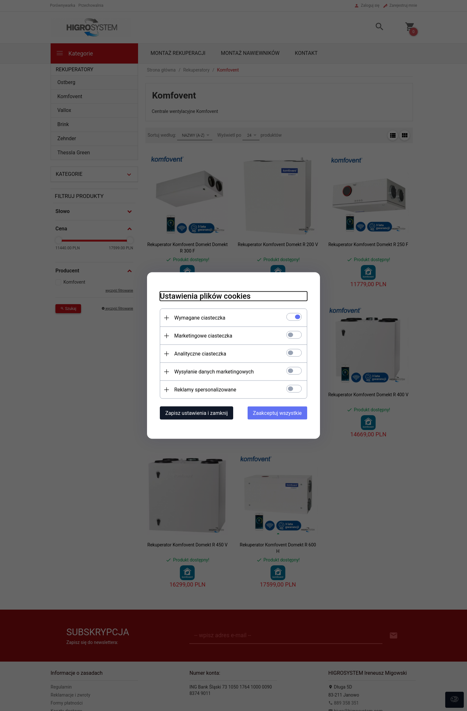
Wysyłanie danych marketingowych (214, 372)
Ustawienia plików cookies (205, 296)
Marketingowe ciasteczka (203, 336)
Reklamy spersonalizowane (205, 390)
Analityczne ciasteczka (200, 354)
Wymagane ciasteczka (199, 318)
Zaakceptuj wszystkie (277, 413)
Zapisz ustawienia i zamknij (196, 413)
